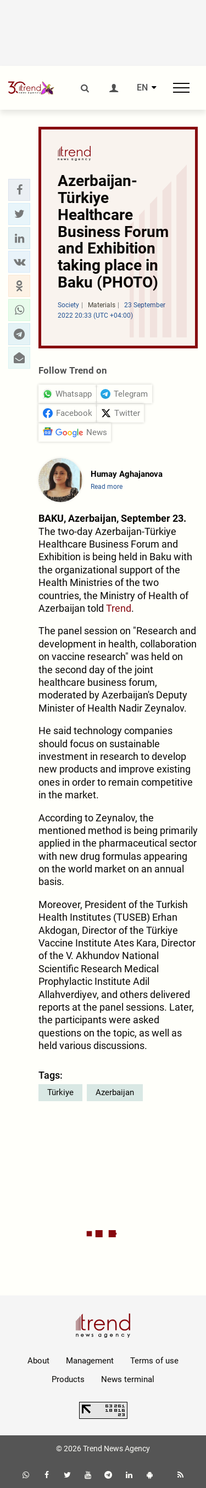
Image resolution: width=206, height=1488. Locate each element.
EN (142, 87)
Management (90, 1361)
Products (68, 1379)
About (38, 1361)
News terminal (127, 1379)
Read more (107, 487)
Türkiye (60, 1092)
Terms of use (154, 1361)
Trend (118, 608)
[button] (19, 190)
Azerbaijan (115, 1092)
